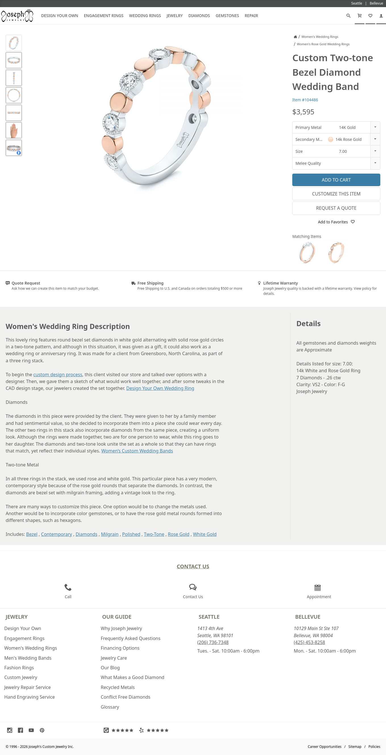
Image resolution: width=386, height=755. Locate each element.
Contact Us (193, 566)
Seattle (209, 616)
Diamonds (199, 15)
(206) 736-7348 (213, 642)
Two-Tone (154, 534)
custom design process (57, 374)
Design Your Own (59, 15)
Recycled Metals (118, 687)
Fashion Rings (19, 668)
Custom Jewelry (20, 677)
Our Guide (117, 616)
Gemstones (227, 15)
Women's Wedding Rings (30, 648)
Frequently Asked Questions (130, 638)
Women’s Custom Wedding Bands (137, 451)
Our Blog (110, 668)
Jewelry (175, 15)
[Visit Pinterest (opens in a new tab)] (43, 730)
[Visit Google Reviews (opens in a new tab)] (120, 730)
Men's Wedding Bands (27, 658)
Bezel (31, 534)
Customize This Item (336, 194)
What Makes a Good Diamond (132, 677)
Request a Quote (336, 208)
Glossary (110, 707)
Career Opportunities (325, 746)
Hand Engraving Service (29, 697)
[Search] (348, 15)
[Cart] (359, 15)
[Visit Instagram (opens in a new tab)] (11, 730)
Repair (251, 15)
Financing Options (120, 648)
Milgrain (110, 534)
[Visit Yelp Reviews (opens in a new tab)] (155, 730)
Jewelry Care (114, 658)
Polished (131, 534)
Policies (374, 746)
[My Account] (381, 15)
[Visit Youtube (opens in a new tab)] (33, 730)
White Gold (204, 534)
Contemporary (56, 534)
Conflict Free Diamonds (126, 697)
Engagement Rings (103, 15)
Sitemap (355, 746)
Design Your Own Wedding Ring (160, 388)
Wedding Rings (145, 15)
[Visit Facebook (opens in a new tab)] (22, 730)
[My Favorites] (370, 15)
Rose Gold (178, 534)
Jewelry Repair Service (27, 687)
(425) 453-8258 (309, 642)
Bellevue (307, 616)
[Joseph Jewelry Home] (295, 36)
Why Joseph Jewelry (121, 628)
